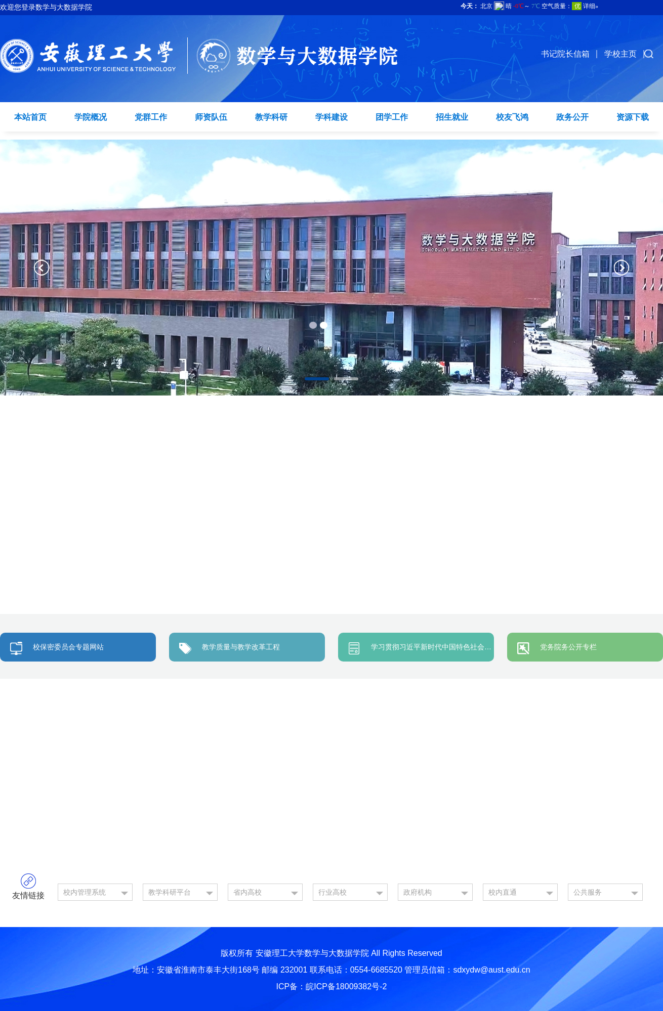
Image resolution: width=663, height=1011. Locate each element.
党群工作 (151, 117)
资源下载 (632, 117)
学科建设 (331, 117)
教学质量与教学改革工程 (241, 647)
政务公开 (572, 117)
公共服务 (587, 892)
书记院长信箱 (565, 54)
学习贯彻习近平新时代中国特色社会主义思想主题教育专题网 (466, 647)
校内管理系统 (84, 892)
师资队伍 (211, 117)
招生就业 (452, 117)
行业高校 (332, 892)
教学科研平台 (169, 892)
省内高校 (247, 892)
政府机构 (417, 892)
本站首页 (30, 117)
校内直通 (502, 892)
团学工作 (392, 117)
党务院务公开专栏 (568, 647)
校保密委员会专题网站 (68, 647)
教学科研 (271, 117)
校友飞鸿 (512, 117)
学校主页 (620, 54)
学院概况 (90, 117)
